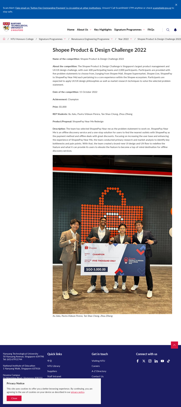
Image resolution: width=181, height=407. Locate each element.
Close (14, 398)
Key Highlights (103, 29)
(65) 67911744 (14, 359)
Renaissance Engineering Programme (90, 38)
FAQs (151, 29)
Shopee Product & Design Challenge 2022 (159, 38)
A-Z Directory (99, 371)
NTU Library (53, 365)
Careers (96, 365)
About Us (82, 29)
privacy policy (77, 392)
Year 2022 (123, 38)
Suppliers (52, 371)
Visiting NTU (98, 360)
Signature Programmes (128, 29)
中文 (49, 360)
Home (70, 29)
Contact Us (98, 376)
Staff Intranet (54, 376)
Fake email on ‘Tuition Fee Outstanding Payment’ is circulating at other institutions (58, 7)
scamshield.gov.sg (162, 7)
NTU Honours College (22, 38)
